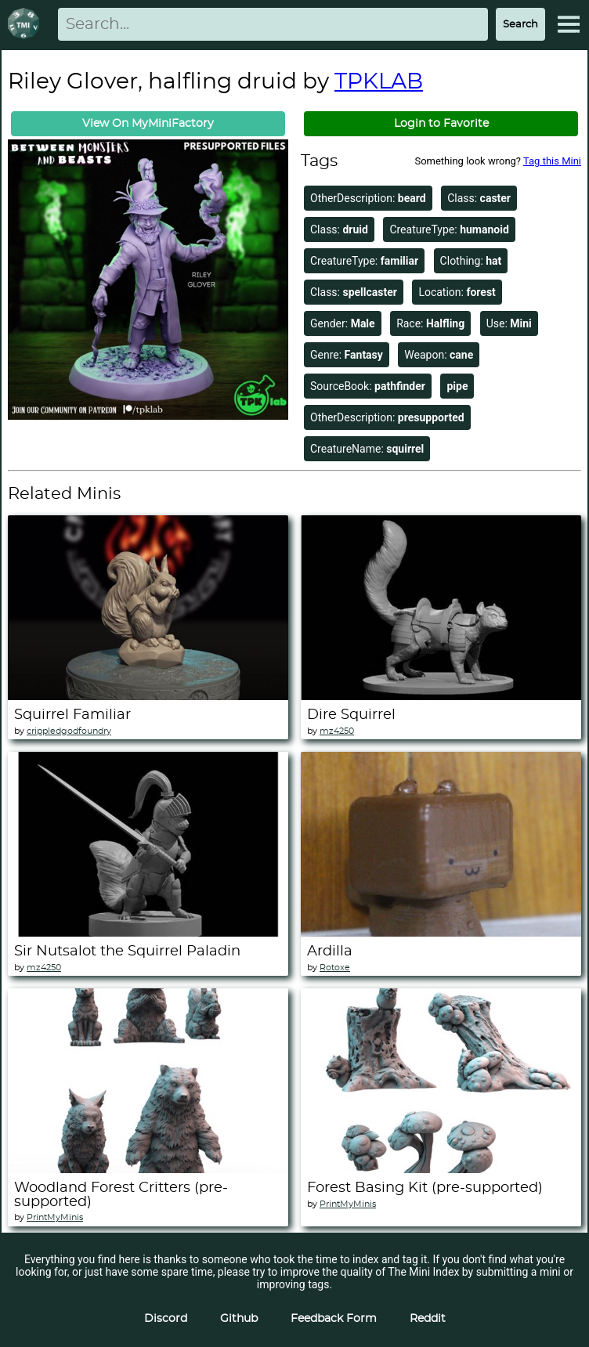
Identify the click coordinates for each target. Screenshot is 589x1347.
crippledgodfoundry (69, 731)
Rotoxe (335, 967)
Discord (165, 1318)
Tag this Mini (552, 161)
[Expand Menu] (569, 24)
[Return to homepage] (26, 25)
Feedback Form (334, 1318)
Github (239, 1318)
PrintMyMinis (55, 1217)
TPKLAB (378, 82)
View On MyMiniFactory (148, 123)
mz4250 (337, 731)
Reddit (428, 1318)
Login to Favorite (441, 123)
